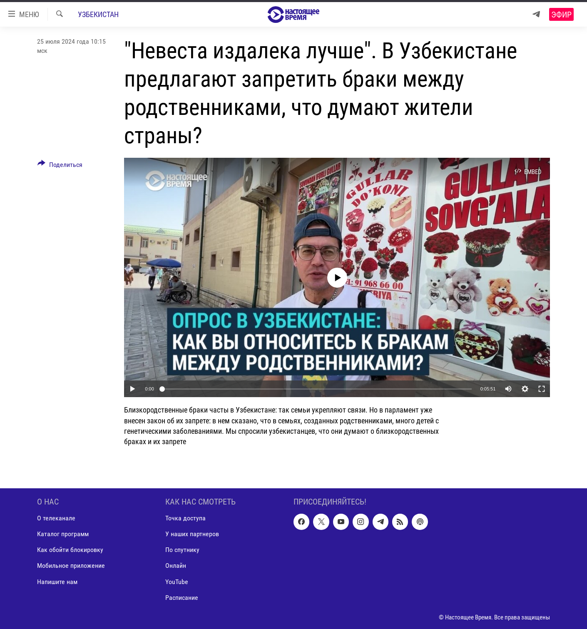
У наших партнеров (192, 534)
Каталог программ (63, 534)
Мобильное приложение (71, 566)
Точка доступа (185, 518)
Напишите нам (57, 582)
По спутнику (182, 550)
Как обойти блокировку (70, 550)
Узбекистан (98, 14)
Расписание (181, 598)
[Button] (59, 166)
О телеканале (56, 518)
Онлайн (175, 566)
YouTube (176, 582)
